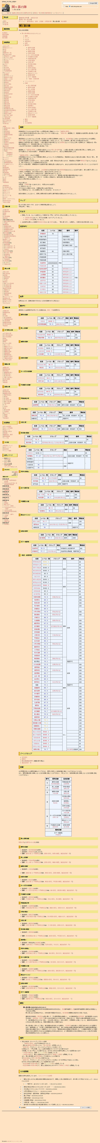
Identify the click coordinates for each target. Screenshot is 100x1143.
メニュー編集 (7, 450)
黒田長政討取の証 (47, 442)
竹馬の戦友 (31, 60)
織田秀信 (37, 623)
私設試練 (38, 1056)
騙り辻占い (7, 504)
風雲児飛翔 (5, 34)
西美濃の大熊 (37, 723)
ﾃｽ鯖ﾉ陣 (6, 24)
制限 (5, 517)
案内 (9, 13)
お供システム (8, 149)
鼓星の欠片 (61, 908)
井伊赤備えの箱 (30, 953)
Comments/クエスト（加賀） (10, 508)
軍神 (6, 136)
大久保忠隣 (36, 664)
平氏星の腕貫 (57, 881)
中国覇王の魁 (32, 71)
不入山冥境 (7, 487)
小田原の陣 (48, 21)
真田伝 (7, 95)
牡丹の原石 (48, 944)
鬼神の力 (7, 143)
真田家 (5, 275)
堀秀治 (37, 705)
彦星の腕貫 (56, 873)
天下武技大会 (7, 120)
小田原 (6, 515)
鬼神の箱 (29, 944)
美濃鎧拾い (36, 743)
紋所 (5, 179)
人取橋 (41, 21)
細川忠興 (37, 691)
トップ (5, 13)
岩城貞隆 (37, 629)
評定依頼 (7, 69)
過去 (10, 431)
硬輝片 (24, 759)
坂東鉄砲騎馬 (37, 585)
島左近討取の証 (60, 367)
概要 (26, 36)
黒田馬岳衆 (28, 439)
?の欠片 (56, 944)
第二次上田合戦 (9, 283)
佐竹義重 (37, 711)
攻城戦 (7, 61)
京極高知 (37, 696)
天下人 (5, 64)
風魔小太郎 (42, 283)
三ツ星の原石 (52, 925)
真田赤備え (40, 391)
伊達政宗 (43, 233)
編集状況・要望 (8, 434)
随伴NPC (6, 146)
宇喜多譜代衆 (41, 335)
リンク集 (6, 438)
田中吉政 (37, 699)
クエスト (6, 159)
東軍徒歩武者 (37, 582)
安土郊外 (9, 54)
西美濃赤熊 (36, 737)
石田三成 (21, 140)
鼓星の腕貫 (55, 853)
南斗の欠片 (60, 962)
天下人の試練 (42, 1052)
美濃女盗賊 (36, 729)
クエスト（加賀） (9, 506)
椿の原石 (53, 890)
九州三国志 (8, 84)
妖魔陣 (7, 74)
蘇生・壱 (50, 310)
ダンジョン (22, 21)
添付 (29, 13)
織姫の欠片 (61, 916)
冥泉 (13, 221)
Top (13, 9)
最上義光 (37, 714)
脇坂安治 (37, 647)
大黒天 (51, 222)
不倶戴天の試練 (33, 57)
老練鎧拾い (36, 726)
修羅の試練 (31, 51)
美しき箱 (28, 862)
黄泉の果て (8, 117)
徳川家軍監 (36, 594)
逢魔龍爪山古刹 (9, 228)
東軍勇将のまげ (67, 269)
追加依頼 (6, 449)
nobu (8, 1141)
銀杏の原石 (52, 936)
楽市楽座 (7, 174)
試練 (26, 83)
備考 (26, 121)
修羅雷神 (6, 490)
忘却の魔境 (8, 89)
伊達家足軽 (42, 266)
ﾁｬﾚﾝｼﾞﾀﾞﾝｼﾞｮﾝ (9, 59)
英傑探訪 (9, 154)
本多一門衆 (40, 494)
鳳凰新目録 (7, 369)
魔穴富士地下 (8, 348)
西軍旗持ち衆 (37, 565)
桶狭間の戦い (8, 372)
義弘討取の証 (47, 456)
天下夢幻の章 (7, 333)
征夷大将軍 (31, 75)
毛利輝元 (62, 142)
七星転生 (9, 156)
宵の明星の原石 (52, 916)
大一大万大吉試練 (33, 55)
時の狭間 (64, 21)
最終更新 (48, 13)
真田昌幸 (7, 277)
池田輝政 (37, 673)
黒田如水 (36, 524)
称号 (5, 214)
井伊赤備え (35, 478)
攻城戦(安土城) (9, 108)
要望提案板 (7, 436)
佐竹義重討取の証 (56, 711)
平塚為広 (37, 638)
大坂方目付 (42, 508)
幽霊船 (7, 99)
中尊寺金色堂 (8, 94)
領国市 (7, 411)
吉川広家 (37, 641)
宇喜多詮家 (36, 708)
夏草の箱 (28, 853)
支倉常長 (43, 263)
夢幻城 (7, 102)
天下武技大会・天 (10, 246)
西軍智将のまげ (67, 286)
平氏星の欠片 (61, 936)
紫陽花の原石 (48, 979)
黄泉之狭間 (8, 113)
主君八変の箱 (30, 925)
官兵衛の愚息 (32, 64)
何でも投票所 (7, 426)
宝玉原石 (24, 757)
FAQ (5, 49)
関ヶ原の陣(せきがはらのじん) (31, 33)
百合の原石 (51, 899)
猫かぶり (6, 499)
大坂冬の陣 (8, 285)
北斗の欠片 (60, 988)
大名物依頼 (8, 161)
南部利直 (37, 717)
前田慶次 (43, 277)
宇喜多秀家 (40, 337)
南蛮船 (7, 62)
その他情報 (28, 123)
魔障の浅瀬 (8, 351)
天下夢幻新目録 (8, 335)
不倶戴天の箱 (30, 899)
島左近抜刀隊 (41, 364)
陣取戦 (10, 71)
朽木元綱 (37, 652)
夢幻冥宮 (7, 104)
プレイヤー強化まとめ (10, 466)
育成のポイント (8, 48)
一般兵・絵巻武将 (33, 79)
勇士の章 (6, 272)
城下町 (5, 171)
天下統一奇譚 (8, 115)
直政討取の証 (53, 481)
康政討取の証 (56, 658)
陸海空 (7, 82)
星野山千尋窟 (8, 77)
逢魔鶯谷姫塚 (8, 229)
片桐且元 (37, 617)
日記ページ (7, 429)
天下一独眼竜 (32, 77)
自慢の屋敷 (7, 465)
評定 (5, 408)
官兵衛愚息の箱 (30, 936)
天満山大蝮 (36, 720)
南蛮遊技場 (8, 293)
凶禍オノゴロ (8, 112)
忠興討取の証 (56, 691)
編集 (14, 13)
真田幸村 (41, 394)
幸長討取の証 (56, 670)
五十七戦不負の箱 (31, 962)
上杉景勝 (43, 170)
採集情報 (6, 167)
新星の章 (64, 133)
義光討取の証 (56, 714)
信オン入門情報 (8, 428)
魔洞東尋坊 (8, 355)
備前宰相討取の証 (60, 337)
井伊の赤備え (32, 68)
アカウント (7, 194)
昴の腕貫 (58, 899)
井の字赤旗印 (53, 478)
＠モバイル (7, 192)
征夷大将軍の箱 (30, 988)
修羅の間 (7, 256)
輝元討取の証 (60, 511)
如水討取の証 (54, 524)
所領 (6, 406)
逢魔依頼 (7, 107)
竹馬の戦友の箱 (30, 916)
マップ (27, 38)
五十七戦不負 (32, 69)
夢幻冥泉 (7, 105)
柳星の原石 (48, 873)
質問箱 (5, 431)
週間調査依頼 (8, 162)
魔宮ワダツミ (8, 346)
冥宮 (10, 221)
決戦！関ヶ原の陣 (25, 19)
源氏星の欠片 (60, 970)
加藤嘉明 (37, 688)
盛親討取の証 (60, 324)
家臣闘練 (11, 148)
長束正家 (37, 603)
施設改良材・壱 (26, 763)
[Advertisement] (50, 1125)
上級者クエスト (9, 164)
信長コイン (7, 190)
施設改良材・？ (67, 999)
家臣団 (7, 148)
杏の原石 (53, 962)
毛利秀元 (37, 600)
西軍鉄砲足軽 (37, 562)
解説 (26, 119)
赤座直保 (37, 655)
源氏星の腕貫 (61, 890)
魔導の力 (7, 139)
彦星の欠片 (60, 925)
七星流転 (6, 261)
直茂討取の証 (63, 524)
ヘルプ (54, 13)
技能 (6, 129)
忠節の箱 (28, 881)
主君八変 (30, 62)
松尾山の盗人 (37, 746)
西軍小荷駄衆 (37, 567)
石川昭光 (43, 289)
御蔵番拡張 (7, 169)
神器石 (7, 144)
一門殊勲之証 (37, 853)
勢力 (6, 66)
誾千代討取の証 (58, 456)
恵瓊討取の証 (56, 597)
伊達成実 (43, 272)
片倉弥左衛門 (43, 269)
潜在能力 (7, 131)
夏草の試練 (31, 47)
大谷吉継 (41, 354)
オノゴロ (7, 345)
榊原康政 (37, 658)
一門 (5, 177)
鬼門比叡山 (30, 21)
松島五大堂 (34, 18)
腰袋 (6, 415)
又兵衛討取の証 (59, 442)
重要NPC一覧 (7, 53)
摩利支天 (83, 160)
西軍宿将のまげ (67, 292)
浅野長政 (37, 667)
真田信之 (37, 682)
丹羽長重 (37, 632)
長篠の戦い (8, 374)
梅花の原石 (48, 881)
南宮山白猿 (36, 740)
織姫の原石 (53, 908)
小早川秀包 (36, 611)
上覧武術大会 (7, 187)
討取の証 (6, 123)
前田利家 (62, 170)
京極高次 (37, 608)
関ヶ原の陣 (19, 6)
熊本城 (7, 100)
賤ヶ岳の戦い (8, 377)
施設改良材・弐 (67, 881)
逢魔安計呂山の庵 (10, 231)
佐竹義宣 (37, 626)
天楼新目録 (7, 211)
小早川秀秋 (36, 644)
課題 (14, 56)
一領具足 (42, 321)
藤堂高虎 (35, 429)
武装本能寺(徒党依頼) (10, 511)
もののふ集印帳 (8, 189)
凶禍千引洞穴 (8, 356)
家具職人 (6, 524)
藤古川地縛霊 (37, 734)
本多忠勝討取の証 (59, 497)
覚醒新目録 (7, 312)
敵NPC (27, 45)
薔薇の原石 (52, 988)
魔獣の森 (7, 350)
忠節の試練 (31, 53)
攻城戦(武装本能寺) (10, 110)
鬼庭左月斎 (42, 292)
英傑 (6, 151)
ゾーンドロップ (29, 81)
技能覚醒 (7, 133)
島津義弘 (30, 456)
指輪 (6, 416)
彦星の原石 (47, 862)
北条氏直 (43, 286)
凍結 (18, 13)
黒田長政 (28, 442)
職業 (5, 126)
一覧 (39, 13)
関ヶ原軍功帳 (32, 85)
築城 (5, 213)
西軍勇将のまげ (67, 280)
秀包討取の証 (56, 611)
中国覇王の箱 (30, 970)
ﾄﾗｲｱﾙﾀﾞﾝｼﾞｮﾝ (9, 76)
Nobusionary (7, 200)
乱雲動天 (4, 33)
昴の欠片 (58, 953)
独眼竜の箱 (29, 999)
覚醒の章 (6, 311)
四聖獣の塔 (8, 97)
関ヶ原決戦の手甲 (27, 761)
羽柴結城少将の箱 (31, 908)
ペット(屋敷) (8, 175)
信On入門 (6, 46)
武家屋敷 (6, 172)
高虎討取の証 (52, 429)
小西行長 (37, 635)
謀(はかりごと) (32, 73)
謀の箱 (28, 979)
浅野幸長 (37, 670)
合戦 (6, 71)
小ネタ (5, 197)
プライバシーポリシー (16, 1141)
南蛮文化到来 (7, 288)
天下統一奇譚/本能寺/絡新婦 (10, 481)
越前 (5, 501)
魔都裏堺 (7, 353)
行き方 (27, 39)
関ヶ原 (72, 1009)
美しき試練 (31, 49)
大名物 (7, 67)
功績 (5, 166)
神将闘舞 (4, 36)
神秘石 (7, 141)
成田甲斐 (43, 280)
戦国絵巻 (6, 185)
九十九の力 (8, 138)
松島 (36, 21)
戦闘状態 (6, 182)
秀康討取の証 (52, 405)
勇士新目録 (7, 273)
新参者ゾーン (8, 56)
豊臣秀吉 (40, 1016)
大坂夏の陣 (8, 286)
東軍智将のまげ (67, 274)
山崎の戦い (8, 375)
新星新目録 (7, 391)
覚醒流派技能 (8, 134)
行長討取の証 (56, 635)
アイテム (6, 157)
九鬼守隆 (37, 702)
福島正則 (34, 415)
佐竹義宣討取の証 (56, 626)
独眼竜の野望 (24, 18)
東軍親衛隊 (36, 591)
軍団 (5, 341)
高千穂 (7, 85)
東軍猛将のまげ (67, 272)
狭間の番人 (36, 749)
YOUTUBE (7, 459)
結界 (26, 43)
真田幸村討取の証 (59, 394)
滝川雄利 (37, 606)
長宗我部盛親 (42, 324)
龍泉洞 (7, 92)
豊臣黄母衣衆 (37, 570)
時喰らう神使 (29, 219)
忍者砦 (6, 503)
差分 (22, 13)
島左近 (41, 367)
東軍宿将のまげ (67, 277)
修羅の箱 (28, 873)
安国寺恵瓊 (36, 597)
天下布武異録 (7, 336)
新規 (35, 13)
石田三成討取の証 (59, 381)
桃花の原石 (49, 999)
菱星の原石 (47, 853)
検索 (43, 13)
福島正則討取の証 (52, 415)
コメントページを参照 (45, 1075)
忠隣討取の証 (56, 664)
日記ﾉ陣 (6, 23)
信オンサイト (8, 462)
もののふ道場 (8, 57)
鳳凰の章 (21, 842)
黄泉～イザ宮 (8, 79)
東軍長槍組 (36, 588)
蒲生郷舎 (37, 614)
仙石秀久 (37, 679)
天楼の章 (6, 210)
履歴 (25, 13)
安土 (5, 54)
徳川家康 (69, 138)
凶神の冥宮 (8, 80)
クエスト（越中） (9, 514)
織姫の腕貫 (55, 862)
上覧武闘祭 (7, 118)
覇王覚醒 (4, 37)
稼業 (5, 314)
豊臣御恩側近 (37, 573)
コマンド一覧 (7, 195)
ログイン (60, 13)
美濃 (63, 1009)
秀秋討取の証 (56, 644)
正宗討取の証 (52, 551)
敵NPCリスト (7, 122)
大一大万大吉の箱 (31, 890)
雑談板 (5, 433)
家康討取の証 (59, 538)
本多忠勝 (41, 497)
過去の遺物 (7, 202)
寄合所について (8, 445)
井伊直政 (35, 481)
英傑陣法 (9, 152)
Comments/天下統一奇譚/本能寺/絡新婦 (10, 483)
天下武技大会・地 (10, 247)
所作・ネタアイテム (9, 199)
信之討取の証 (56, 682)
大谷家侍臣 (40, 351)
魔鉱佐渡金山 (8, 358)
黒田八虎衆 (36, 521)
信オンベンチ (7, 447)
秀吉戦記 (7, 90)
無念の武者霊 (37, 732)
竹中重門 (37, 693)
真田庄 (7, 278)
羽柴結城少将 (32, 58)
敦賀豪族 (41, 348)
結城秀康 (35, 405)
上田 (6, 280)
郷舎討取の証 (56, 614)
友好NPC (28, 41)
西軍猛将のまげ (67, 283)
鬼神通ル (30, 66)
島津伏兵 (30, 453)
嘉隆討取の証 (56, 620)
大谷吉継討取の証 (59, 354)
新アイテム (7, 413)
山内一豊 (37, 676)
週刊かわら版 (31, 842)
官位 (5, 180)
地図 (5, 51)
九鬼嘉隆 (37, 620)
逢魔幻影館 (8, 226)
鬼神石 (12, 143)
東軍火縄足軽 (37, 579)
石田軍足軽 (40, 378)
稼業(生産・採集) (10, 128)
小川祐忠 (37, 650)
